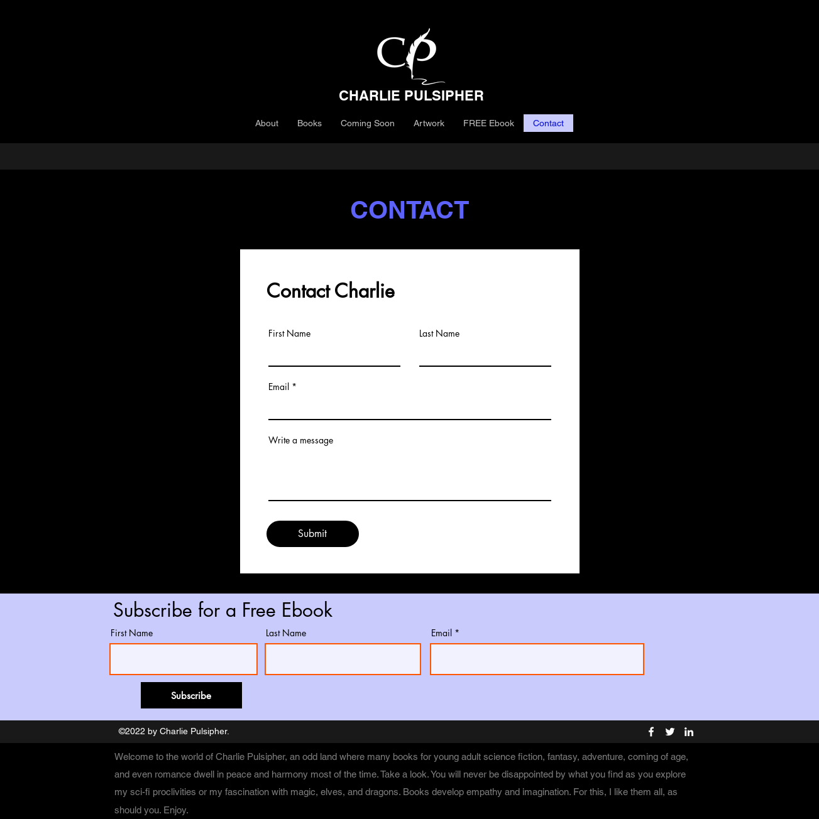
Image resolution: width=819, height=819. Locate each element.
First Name (289, 333)
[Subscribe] (191, 695)
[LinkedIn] (689, 731)
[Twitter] (670, 731)
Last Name (439, 333)
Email (278, 386)
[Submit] (313, 534)
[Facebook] (651, 731)
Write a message (300, 440)
